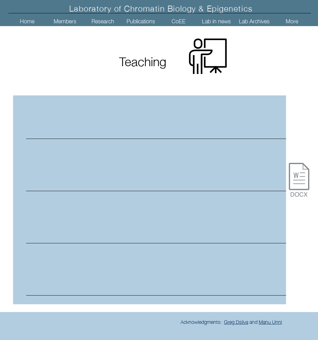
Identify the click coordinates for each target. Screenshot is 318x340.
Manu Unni (270, 321)
